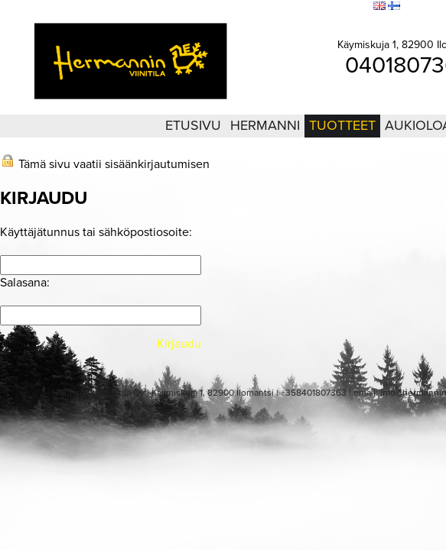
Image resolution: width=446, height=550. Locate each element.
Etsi (358, 7)
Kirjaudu (278, 7)
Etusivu (193, 125)
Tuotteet (342, 125)
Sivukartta (322, 7)
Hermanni (265, 125)
